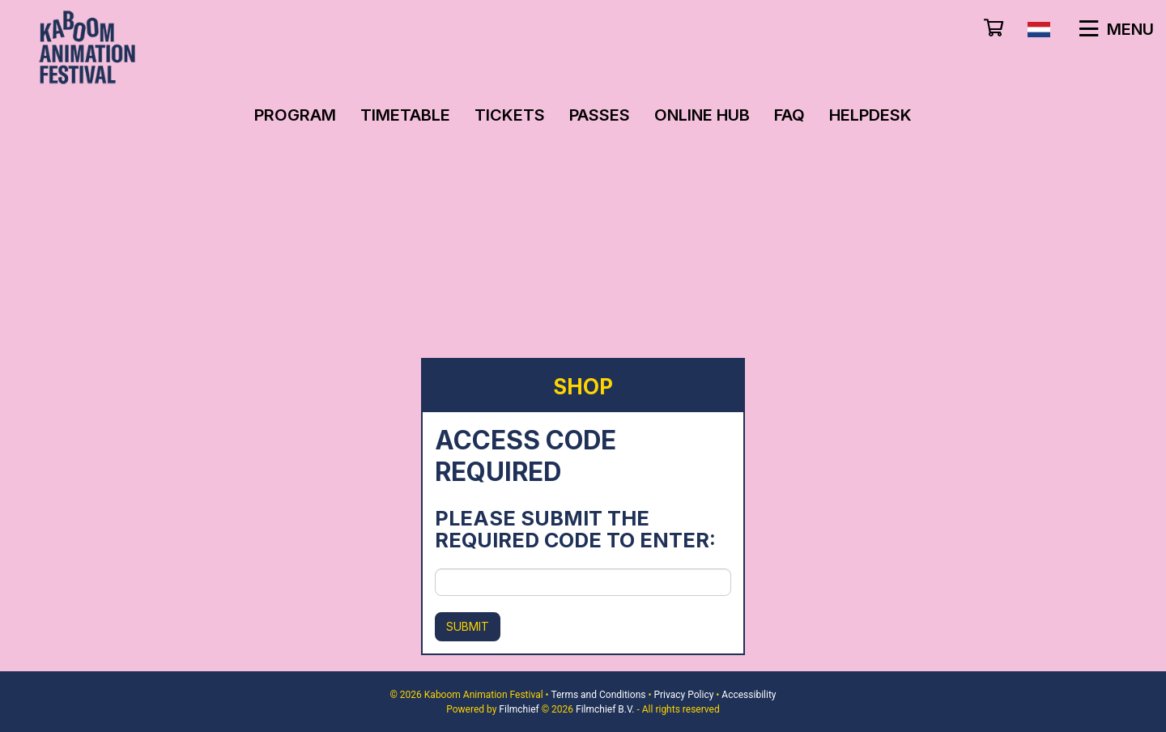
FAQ (789, 115)
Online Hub (702, 115)
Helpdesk (870, 115)
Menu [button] (1116, 29)
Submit (467, 626)
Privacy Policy (683, 694)
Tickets (509, 115)
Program (295, 115)
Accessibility (748, 694)
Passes (599, 115)
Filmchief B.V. (605, 709)
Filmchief (518, 709)
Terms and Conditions (598, 694)
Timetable (405, 115)
